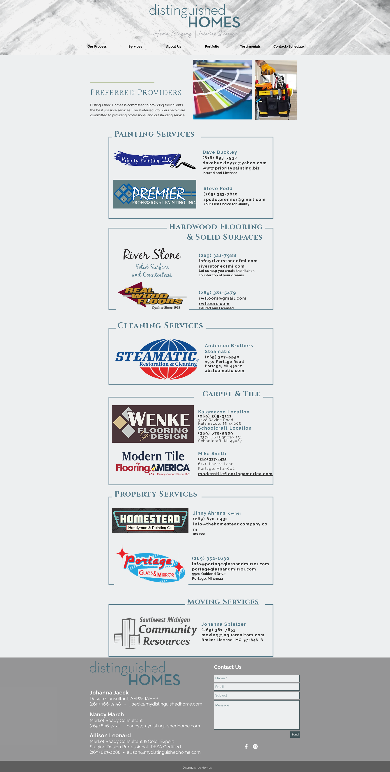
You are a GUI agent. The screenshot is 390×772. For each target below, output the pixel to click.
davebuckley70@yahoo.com (235, 162)
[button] (135, 46)
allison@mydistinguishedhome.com (164, 752)
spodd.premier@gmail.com (235, 199)
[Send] (295, 734)
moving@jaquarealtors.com (233, 634)
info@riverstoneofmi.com (228, 260)
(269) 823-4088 (105, 752)
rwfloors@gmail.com (222, 298)
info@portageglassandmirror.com (230, 563)
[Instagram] (255, 746)
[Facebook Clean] (246, 746)
